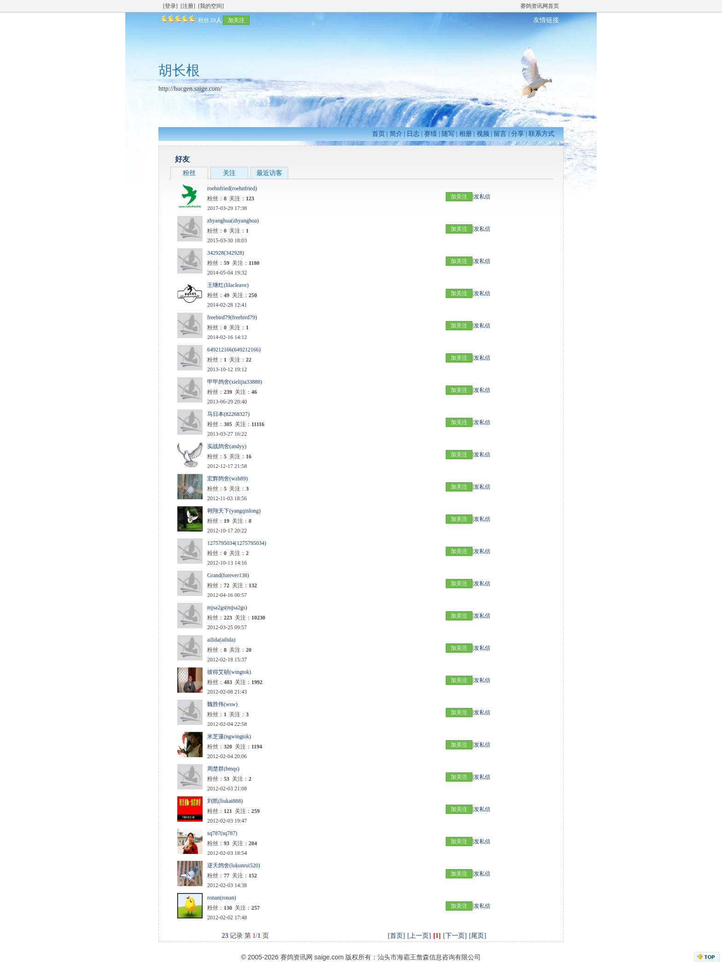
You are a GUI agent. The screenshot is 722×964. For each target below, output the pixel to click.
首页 (378, 133)
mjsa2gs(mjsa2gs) (227, 607)
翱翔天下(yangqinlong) (234, 511)
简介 (396, 133)
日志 (413, 133)
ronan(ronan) (221, 897)
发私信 (482, 196)
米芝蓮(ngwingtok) (229, 736)
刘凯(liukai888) (225, 801)
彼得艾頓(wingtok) (229, 672)
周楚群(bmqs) (223, 768)
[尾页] (477, 935)
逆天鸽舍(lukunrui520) (233, 865)
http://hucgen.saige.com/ (190, 88)
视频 (483, 133)
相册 (465, 133)
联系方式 (541, 133)
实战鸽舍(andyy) (226, 446)
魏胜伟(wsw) (222, 704)
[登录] (170, 6)
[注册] (187, 6)
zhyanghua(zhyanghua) (233, 220)
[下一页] (454, 935)
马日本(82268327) (228, 414)
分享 (517, 133)
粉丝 (189, 172)
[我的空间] (211, 6)
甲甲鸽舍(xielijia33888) (234, 382)
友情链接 (546, 20)
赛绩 (430, 133)
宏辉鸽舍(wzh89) (227, 478)
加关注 (236, 20)
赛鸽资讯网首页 (539, 6)
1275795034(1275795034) (236, 543)
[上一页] (419, 935)
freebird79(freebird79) (232, 317)
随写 (448, 133)
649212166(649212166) (234, 349)
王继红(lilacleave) (228, 285)
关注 (229, 172)
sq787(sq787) (222, 833)
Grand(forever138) (228, 575)
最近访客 (269, 172)
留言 (500, 133)
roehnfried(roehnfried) (232, 188)
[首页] (396, 935)
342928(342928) (225, 253)
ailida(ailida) (221, 640)
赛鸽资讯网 (296, 957)
